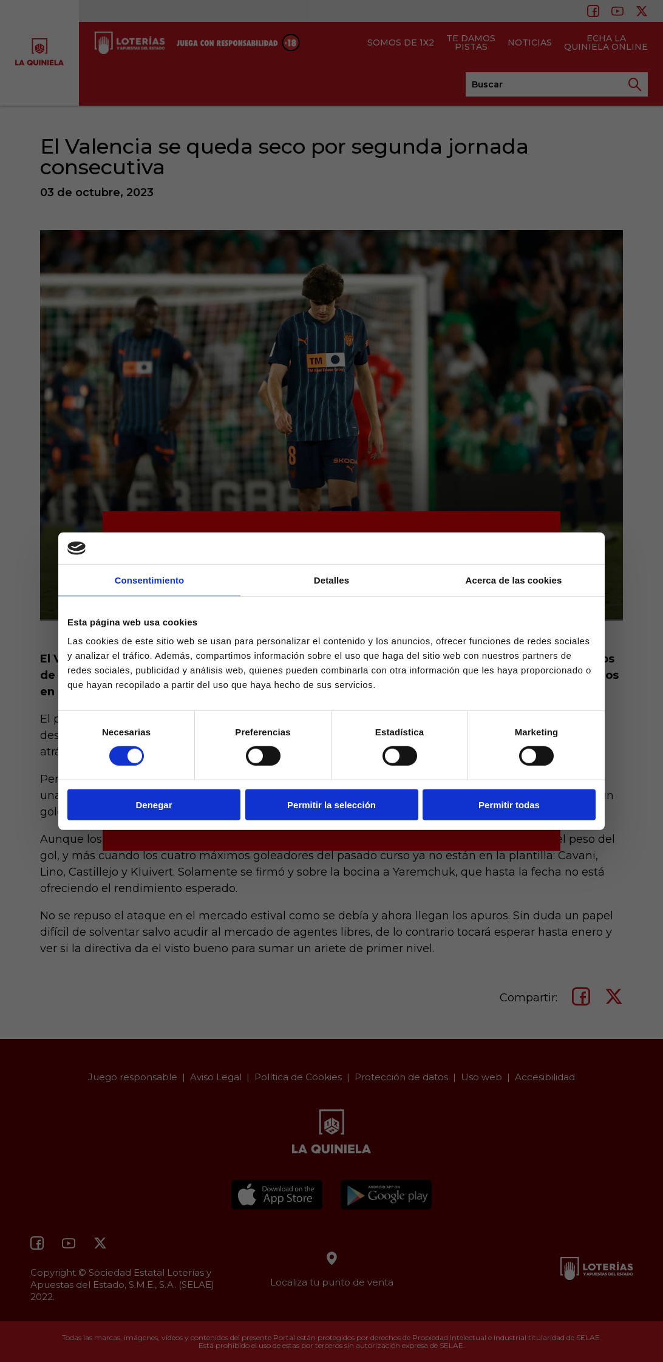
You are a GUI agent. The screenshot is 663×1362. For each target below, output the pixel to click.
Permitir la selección (331, 804)
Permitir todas (509, 804)
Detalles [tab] (331, 580)
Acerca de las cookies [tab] (514, 580)
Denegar (153, 804)
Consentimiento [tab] (150, 580)
